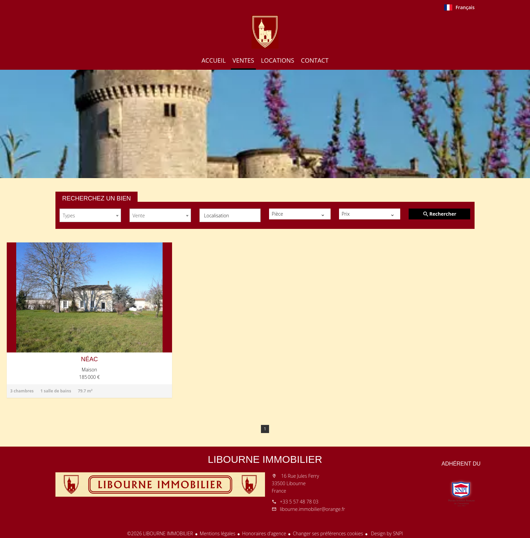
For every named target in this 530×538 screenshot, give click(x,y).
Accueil (265, 32)
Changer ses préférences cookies (328, 533)
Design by (386, 533)
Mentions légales (217, 533)
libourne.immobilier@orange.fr (312, 509)
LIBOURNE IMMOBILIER (265, 459)
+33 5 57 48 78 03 (299, 501)
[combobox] (90, 215)
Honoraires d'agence (264, 533)
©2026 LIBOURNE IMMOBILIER (160, 533)
